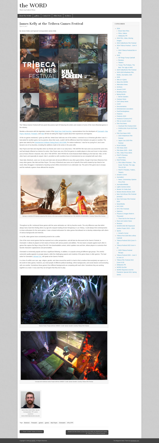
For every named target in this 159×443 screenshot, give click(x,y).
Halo (42, 134)
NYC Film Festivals (123, 209)
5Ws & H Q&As (122, 79)
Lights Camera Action (124, 187)
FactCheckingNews (123, 111)
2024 (118, 28)
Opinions (119, 211)
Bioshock (27, 134)
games (47, 423)
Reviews (121, 60)
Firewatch (34, 134)
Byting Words (121, 94)
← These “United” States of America (31, 431)
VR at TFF (70, 423)
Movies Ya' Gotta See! (124, 189)
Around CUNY (121, 89)
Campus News (121, 99)
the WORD (33, 5)
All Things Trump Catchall (126, 57)
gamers (41, 423)
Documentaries (121, 106)
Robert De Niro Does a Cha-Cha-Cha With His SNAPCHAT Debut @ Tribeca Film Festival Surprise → (87, 432)
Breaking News (121, 92)
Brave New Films (123, 31)
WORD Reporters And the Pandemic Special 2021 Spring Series (126, 272)
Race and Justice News (124, 221)
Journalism (120, 177)
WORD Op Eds (122, 267)
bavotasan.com (135, 440)
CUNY (119, 104)
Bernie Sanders (123, 96)
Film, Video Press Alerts (124, 153)
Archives (68, 16)
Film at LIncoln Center (124, 121)
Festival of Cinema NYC (124, 118)
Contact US (46, 16)
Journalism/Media (122, 184)
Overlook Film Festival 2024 (127, 126)
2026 (118, 77)
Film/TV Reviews (122, 155)
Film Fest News (122, 123)
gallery (36, 16)
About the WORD (122, 82)
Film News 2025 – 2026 (124, 150)
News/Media (121, 204)
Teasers (120, 62)
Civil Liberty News (122, 101)
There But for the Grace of (126, 218)
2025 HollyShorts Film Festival (126, 70)
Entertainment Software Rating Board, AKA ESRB (50, 142)
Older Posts (58, 16)
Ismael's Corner (122, 174)
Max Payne (54, 423)
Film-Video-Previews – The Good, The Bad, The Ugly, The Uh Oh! (127, 165)
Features (119, 114)
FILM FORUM (121, 145)
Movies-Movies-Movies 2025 (126, 192)
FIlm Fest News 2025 (123, 133)
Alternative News (122, 84)
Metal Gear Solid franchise (63, 131)
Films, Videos (122, 33)
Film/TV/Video (121, 160)
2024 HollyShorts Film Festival (126, 43)
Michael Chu (37, 256)
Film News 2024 (122, 148)
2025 (118, 55)
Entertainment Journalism (125, 109)
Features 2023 (121, 116)
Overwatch (100, 131)
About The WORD (25, 16)
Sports (119, 231)
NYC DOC (120, 206)
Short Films (122, 157)
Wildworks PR (122, 36)
